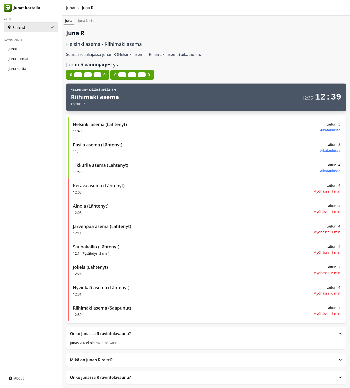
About (16, 378)
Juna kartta (87, 20)
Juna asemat (18, 58)
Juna (68, 20)
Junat (71, 7)
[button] (31, 27)
